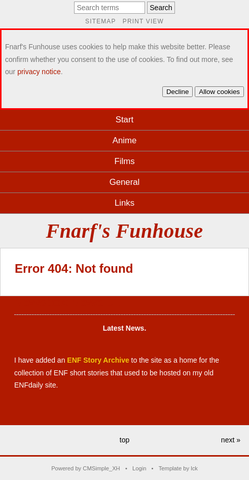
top (124, 440)
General (125, 182)
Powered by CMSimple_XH (85, 468)
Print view (143, 21)
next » (230, 440)
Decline (177, 91)
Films (124, 161)
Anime (125, 140)
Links (124, 203)
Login (139, 468)
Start (124, 119)
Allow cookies (219, 91)
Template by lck (178, 468)
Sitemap (100, 21)
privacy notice (39, 72)
